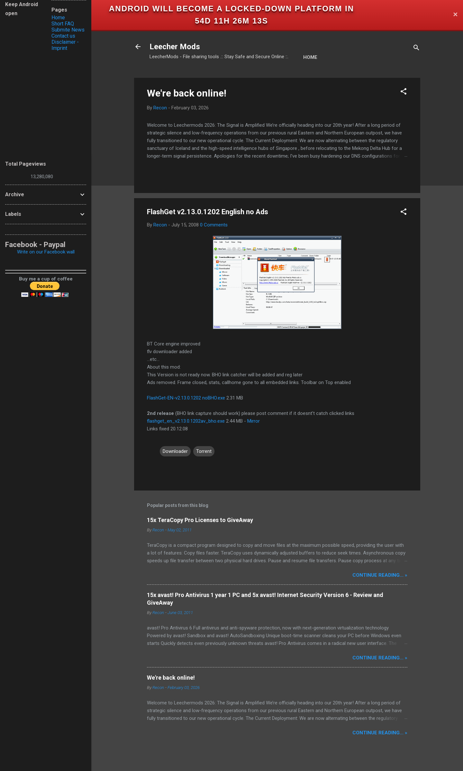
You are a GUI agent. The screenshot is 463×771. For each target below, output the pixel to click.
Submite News (68, 30)
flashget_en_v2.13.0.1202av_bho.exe (186, 421)
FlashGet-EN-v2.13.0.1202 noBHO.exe (186, 398)
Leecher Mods (175, 46)
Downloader (175, 451)
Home (310, 57)
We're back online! (186, 93)
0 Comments (214, 225)
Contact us (63, 36)
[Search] (416, 49)
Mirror (253, 421)
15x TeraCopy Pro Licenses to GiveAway (200, 520)
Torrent (204, 451)
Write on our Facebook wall (46, 252)
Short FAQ (62, 24)
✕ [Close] (455, 15)
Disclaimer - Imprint (65, 45)
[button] (403, 92)
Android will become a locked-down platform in (231, 8)
